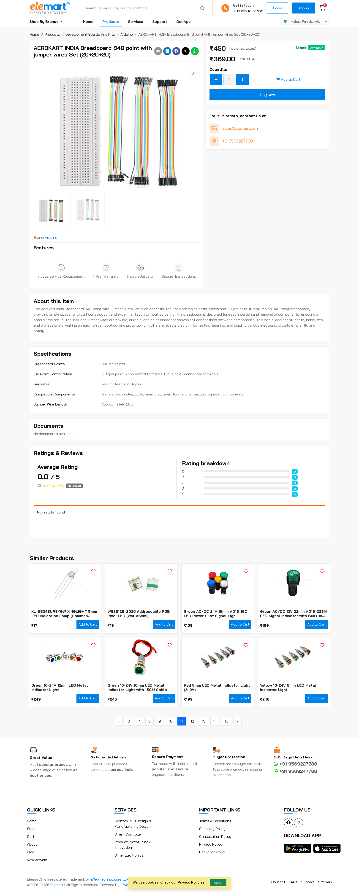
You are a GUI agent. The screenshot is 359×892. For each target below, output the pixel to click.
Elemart (57, 884)
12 (192, 721)
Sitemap (325, 882)
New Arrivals (37, 859)
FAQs (293, 882)
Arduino (51, 237)
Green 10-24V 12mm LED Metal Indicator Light (59, 687)
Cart (30, 836)
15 (226, 721)
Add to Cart (288, 79)
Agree (218, 883)
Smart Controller (128, 834)
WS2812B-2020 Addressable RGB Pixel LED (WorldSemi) (139, 613)
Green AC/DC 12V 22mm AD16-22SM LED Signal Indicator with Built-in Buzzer (293, 613)
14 (215, 721)
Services (135, 21)
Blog (30, 852)
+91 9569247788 (295, 771)
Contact (278, 882)
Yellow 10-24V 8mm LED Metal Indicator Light (288, 687)
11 (181, 721)
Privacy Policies (191, 882)
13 (203, 721)
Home (88, 21)
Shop (31, 828)
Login (277, 8)
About (32, 844)
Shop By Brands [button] (44, 21)
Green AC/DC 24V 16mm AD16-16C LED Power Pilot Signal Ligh (215, 613)
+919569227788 (248, 10)
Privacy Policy (210, 844)
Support (159, 21)
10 (170, 721)
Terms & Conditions (215, 821)
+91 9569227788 (295, 764)
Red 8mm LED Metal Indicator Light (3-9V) (217, 687)
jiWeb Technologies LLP (109, 879)
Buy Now (267, 94)
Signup (303, 8)
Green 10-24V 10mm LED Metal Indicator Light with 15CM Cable (137, 687)
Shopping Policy (212, 828)
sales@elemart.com (240, 128)
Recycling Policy (212, 852)
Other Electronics (129, 855)
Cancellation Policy (215, 836)
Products (110, 21)
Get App (183, 21)
